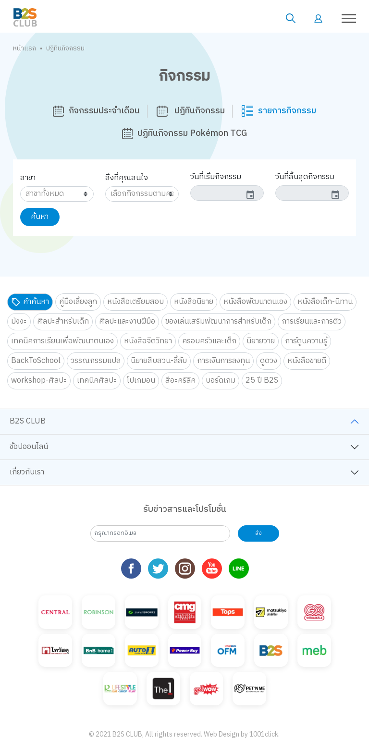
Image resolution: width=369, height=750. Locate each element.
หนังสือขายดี (306, 360)
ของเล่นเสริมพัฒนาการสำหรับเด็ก (218, 321)
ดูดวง (268, 360)
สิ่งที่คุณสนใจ (126, 177)
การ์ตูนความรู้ (306, 341)
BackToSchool (36, 360)
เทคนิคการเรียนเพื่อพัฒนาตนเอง (62, 341)
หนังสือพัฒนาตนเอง (255, 301)
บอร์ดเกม (220, 380)
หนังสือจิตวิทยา (148, 341)
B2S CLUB (28, 421)
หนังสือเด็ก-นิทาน (325, 301)
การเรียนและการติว (312, 321)
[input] (227, 193)
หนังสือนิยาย (193, 301)
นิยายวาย (260, 341)
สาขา (28, 177)
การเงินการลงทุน (223, 360)
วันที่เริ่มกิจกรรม (215, 176)
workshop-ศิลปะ (39, 380)
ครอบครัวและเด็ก (209, 341)
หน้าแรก (24, 48)
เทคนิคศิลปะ (97, 380)
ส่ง (258, 533)
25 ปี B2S (262, 380)
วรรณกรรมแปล (96, 360)
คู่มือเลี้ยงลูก (78, 301)
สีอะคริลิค (180, 380)
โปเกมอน (141, 380)
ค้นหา (40, 216)
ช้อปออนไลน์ (29, 446)
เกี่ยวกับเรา (27, 472)
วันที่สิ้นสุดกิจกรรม (304, 176)
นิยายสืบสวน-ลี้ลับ (159, 360)
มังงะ (19, 321)
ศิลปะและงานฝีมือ (127, 321)
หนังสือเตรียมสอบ (135, 301)
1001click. (264, 734)
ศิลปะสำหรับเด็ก (63, 321)
